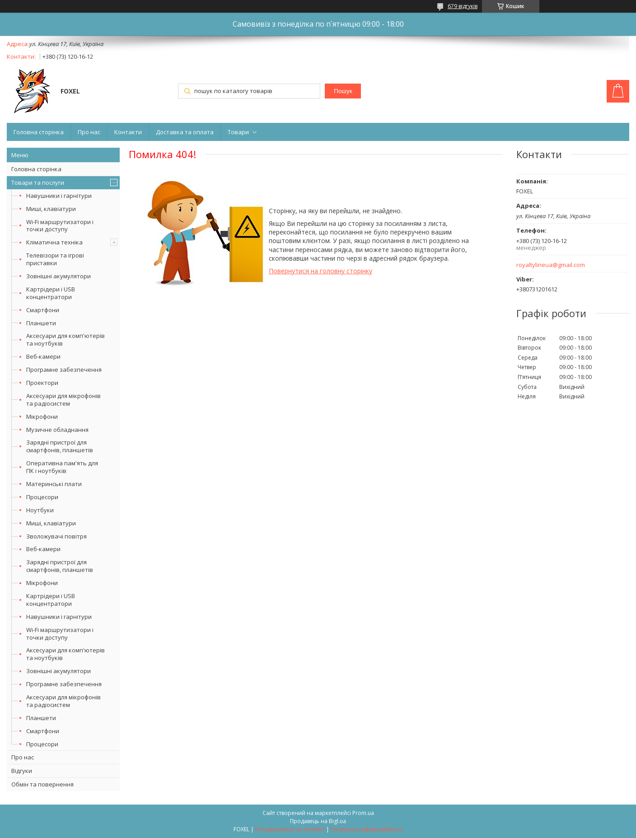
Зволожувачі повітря (56, 536)
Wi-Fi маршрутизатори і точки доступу (60, 226)
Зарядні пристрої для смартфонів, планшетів (59, 446)
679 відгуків (462, 6)
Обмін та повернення (42, 784)
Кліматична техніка (54, 242)
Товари (238, 132)
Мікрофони (42, 416)
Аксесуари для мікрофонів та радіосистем (63, 399)
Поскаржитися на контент (290, 829)
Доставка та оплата (185, 132)
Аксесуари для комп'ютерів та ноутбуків (65, 339)
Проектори (42, 383)
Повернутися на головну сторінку (320, 271)
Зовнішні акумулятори (58, 276)
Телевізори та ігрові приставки (55, 259)
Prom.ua (363, 813)
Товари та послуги (37, 182)
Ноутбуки (40, 510)
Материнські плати (54, 484)
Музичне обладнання (57, 430)
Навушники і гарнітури (59, 196)
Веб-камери (43, 356)
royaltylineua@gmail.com (550, 265)
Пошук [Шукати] (343, 91)
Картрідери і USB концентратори (50, 293)
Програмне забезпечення (64, 369)
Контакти (128, 132)
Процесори (42, 497)
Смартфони (42, 310)
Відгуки (21, 771)
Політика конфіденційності (366, 829)
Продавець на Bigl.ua (318, 821)
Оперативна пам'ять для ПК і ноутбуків (62, 467)
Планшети (41, 323)
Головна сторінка (39, 132)
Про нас (89, 132)
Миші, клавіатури (51, 209)
